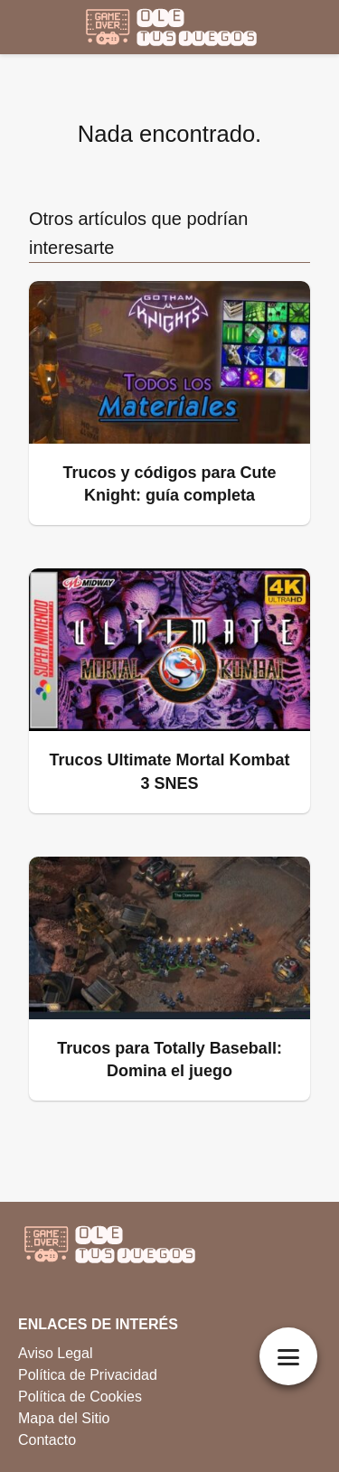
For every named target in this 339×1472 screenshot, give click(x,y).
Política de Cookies (80, 1396)
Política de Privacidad (87, 1375)
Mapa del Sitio (63, 1418)
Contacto (47, 1440)
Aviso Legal (55, 1353)
